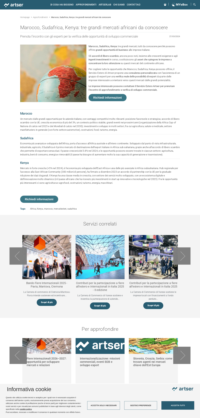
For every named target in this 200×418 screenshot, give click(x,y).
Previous (18, 256)
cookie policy (26, 409)
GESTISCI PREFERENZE (140, 405)
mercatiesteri (60, 208)
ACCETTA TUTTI (178, 405)
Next (181, 256)
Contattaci (133, 4)
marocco (48, 208)
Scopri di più (46, 302)
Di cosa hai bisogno (61, 4)
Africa (33, 208)
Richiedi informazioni (107, 97)
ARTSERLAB (104, 4)
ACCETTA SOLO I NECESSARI (103, 405)
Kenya (40, 208)
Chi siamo (118, 4)
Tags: (23, 208)
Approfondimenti (85, 4)
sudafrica (72, 208)
